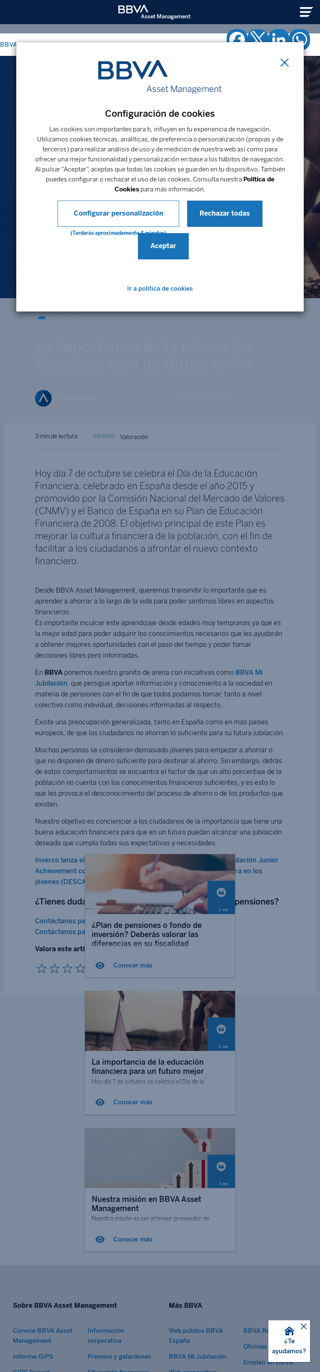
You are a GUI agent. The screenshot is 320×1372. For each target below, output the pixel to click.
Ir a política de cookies (160, 288)
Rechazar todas (221, 213)
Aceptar (163, 246)
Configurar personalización (118, 213)
